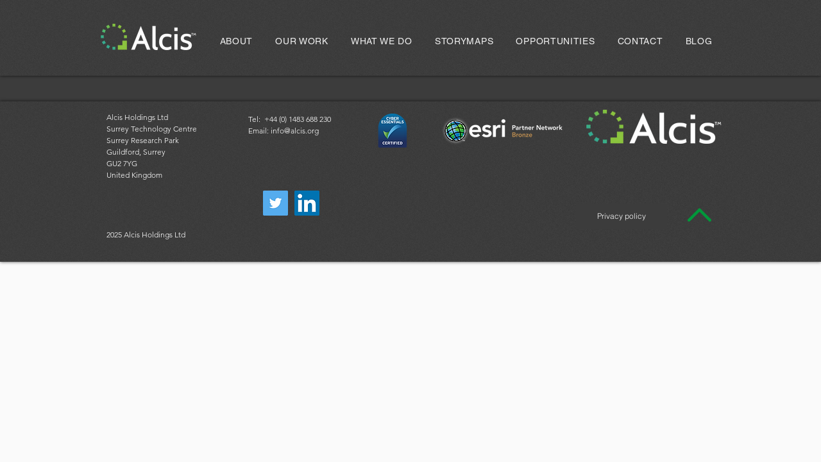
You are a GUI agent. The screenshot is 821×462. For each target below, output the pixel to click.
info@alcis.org (295, 130)
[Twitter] (275, 203)
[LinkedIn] (306, 203)
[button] (302, 41)
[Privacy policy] (621, 216)
